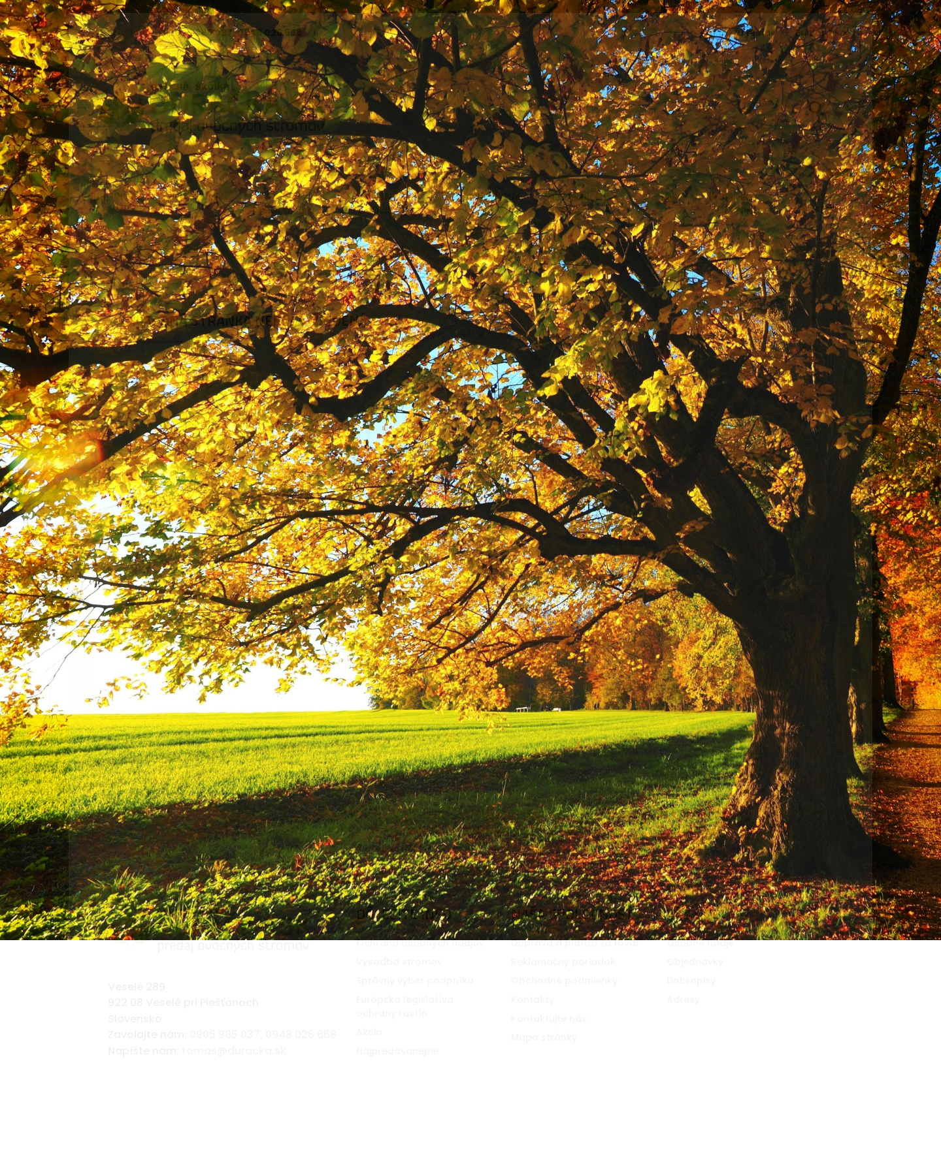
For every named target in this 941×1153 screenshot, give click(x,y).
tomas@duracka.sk (234, 1029)
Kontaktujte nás (738, 32)
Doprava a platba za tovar (575, 921)
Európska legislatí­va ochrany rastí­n (405, 985)
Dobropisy (691, 959)
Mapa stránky (544, 1016)
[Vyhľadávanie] (742, 108)
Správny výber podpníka (415, 959)
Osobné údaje (700, 921)
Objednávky (695, 940)
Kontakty (532, 978)
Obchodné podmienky (564, 959)
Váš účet (697, 893)
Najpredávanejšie (397, 1030)
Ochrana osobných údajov (420, 921)
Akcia (369, 1011)
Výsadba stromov (399, 940)
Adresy (683, 978)
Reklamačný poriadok (563, 940)
